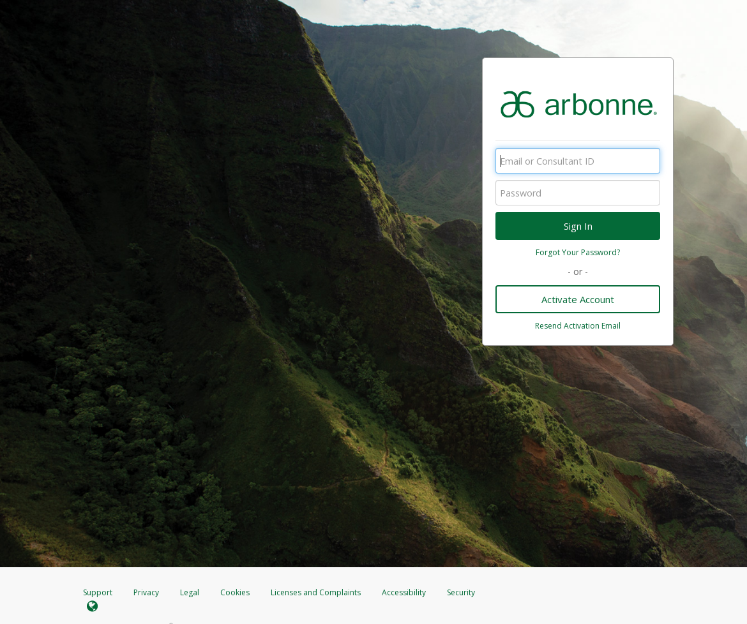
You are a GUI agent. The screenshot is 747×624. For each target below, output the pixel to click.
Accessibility (404, 592)
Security (461, 592)
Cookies (235, 592)
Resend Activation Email (578, 325)
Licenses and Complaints (317, 592)
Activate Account (577, 299)
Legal (189, 592)
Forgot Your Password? (578, 252)
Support (97, 592)
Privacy (146, 592)
